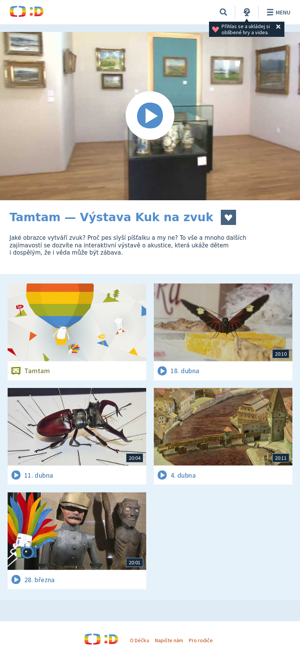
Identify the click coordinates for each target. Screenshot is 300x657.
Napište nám (169, 640)
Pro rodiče (201, 640)
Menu (277, 12)
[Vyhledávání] (223, 12)
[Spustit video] (150, 116)
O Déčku (139, 640)
